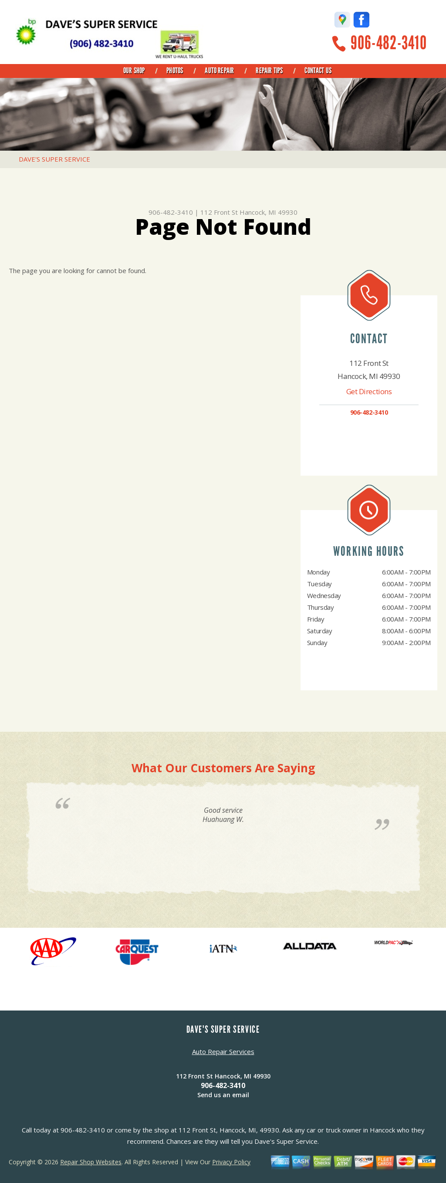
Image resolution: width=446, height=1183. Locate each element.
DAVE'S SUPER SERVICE (54, 159)
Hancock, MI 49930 (268, 212)
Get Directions (369, 391)
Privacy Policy (231, 1162)
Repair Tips (269, 70)
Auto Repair (219, 70)
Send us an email (223, 1095)
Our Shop (134, 70)
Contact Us (317, 70)
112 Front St (219, 212)
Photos (174, 70)
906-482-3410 (389, 43)
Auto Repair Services (223, 1051)
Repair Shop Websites (91, 1162)
